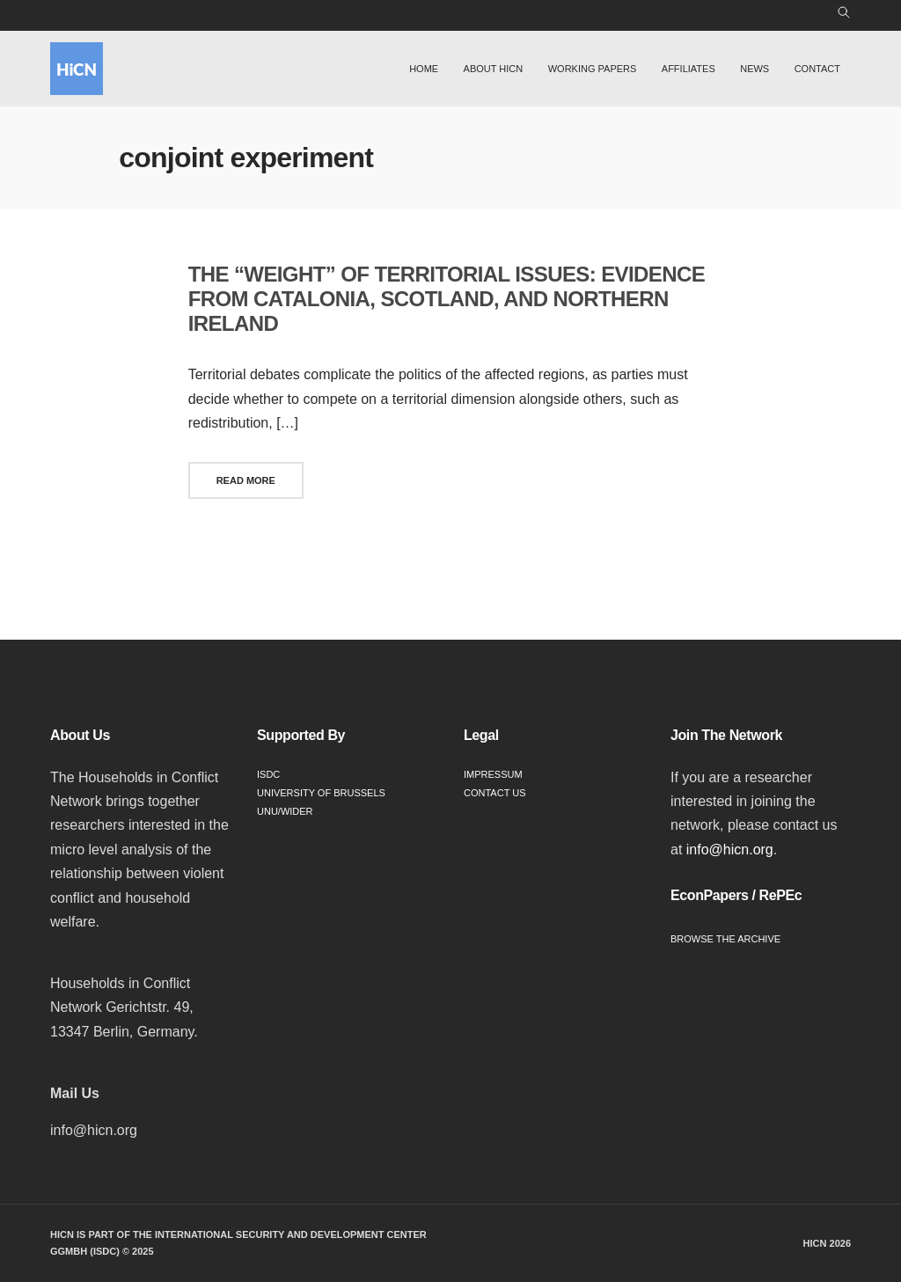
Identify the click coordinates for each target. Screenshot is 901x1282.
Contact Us (495, 793)
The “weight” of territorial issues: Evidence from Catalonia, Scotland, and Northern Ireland (446, 298)
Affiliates (688, 68)
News (754, 68)
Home (423, 68)
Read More (245, 480)
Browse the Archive (725, 939)
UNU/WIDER (285, 811)
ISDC (268, 774)
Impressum (493, 774)
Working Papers (592, 68)
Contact (817, 68)
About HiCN (494, 68)
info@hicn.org (729, 849)
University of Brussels (321, 793)
